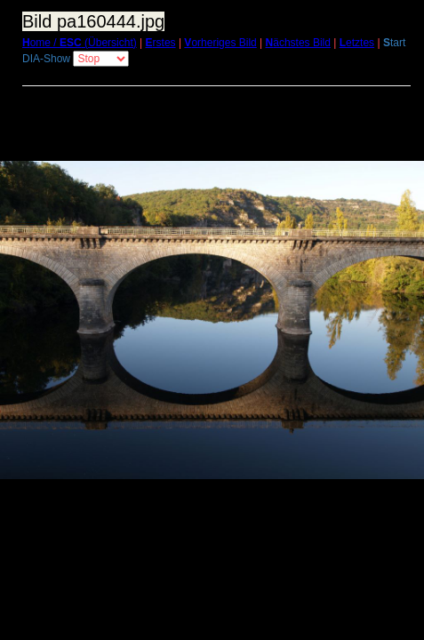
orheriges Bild (220, 42)
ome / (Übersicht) (79, 42)
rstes (161, 42)
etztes (357, 42)
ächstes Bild (298, 42)
